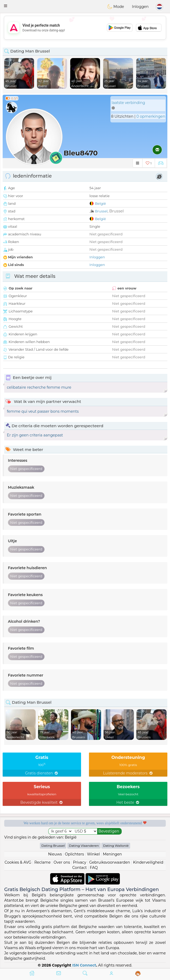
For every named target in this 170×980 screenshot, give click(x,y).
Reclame (42, 862)
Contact (79, 867)
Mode (115, 6)
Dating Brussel (53, 846)
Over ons (62, 862)
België (100, 203)
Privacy (79, 862)
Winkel (93, 854)
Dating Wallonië (116, 846)
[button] (5, 6)
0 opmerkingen (150, 116)
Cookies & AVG (17, 862)
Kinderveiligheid (148, 862)
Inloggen (140, 6)
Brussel (101, 211)
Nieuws (55, 854)
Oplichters (74, 854)
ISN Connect (84, 965)
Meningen (112, 854)
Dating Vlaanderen (84, 846)
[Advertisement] (85, 28)
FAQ (94, 867)
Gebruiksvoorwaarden (109, 862)
